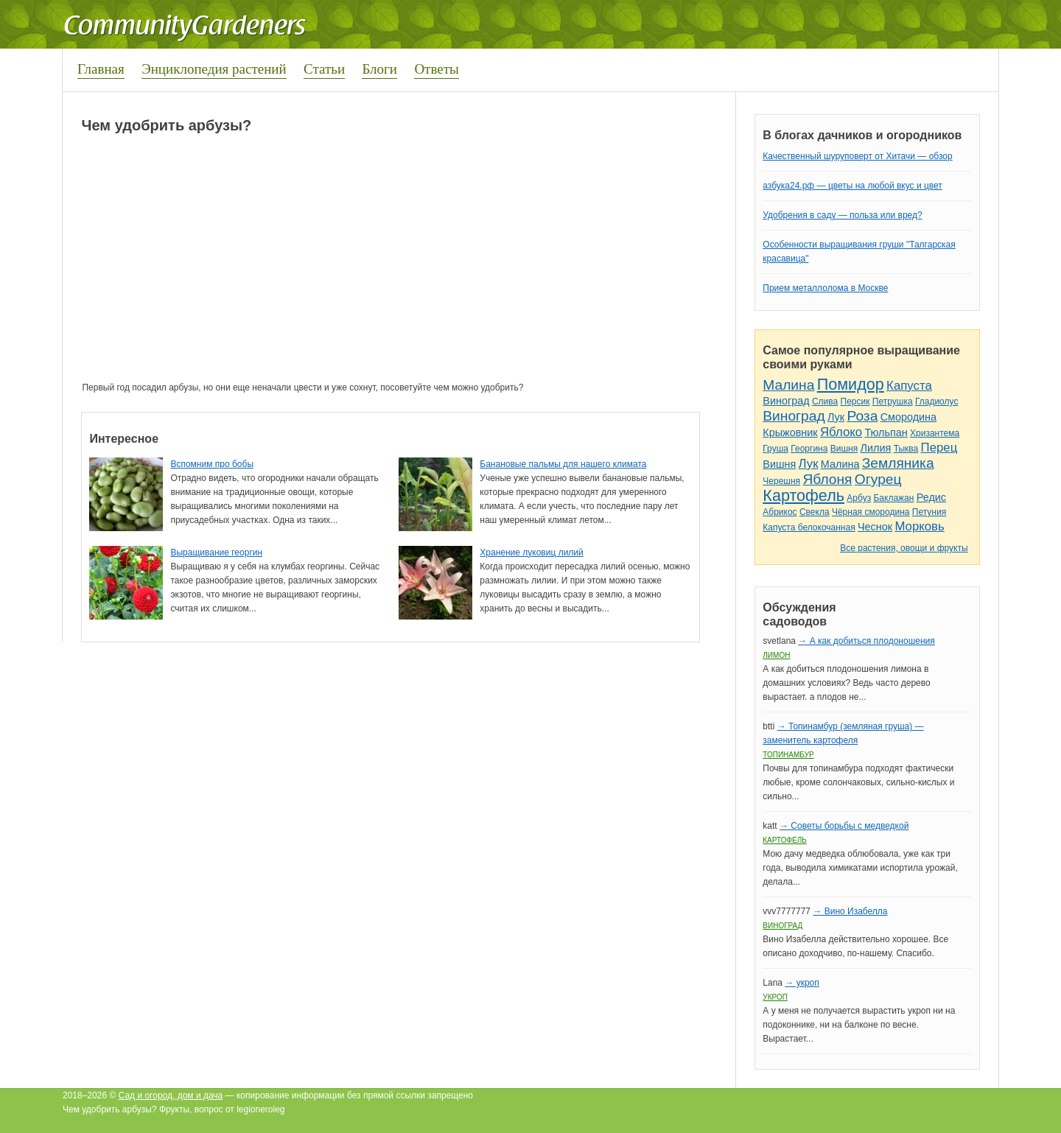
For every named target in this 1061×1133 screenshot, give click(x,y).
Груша (775, 448)
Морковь (919, 526)
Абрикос (779, 512)
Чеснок (875, 527)
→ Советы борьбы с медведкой (844, 826)
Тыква (906, 448)
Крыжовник (790, 432)
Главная (101, 69)
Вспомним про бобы (211, 464)
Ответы (436, 69)
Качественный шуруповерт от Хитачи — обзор (857, 156)
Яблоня (827, 479)
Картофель (803, 495)
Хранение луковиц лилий (531, 552)
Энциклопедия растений (214, 69)
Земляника (898, 463)
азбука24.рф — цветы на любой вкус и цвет (852, 185)
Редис (931, 497)
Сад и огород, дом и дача (171, 1095)
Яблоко (841, 432)
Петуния (929, 512)
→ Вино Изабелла (850, 911)
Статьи (324, 69)
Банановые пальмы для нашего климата (563, 464)
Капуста (909, 386)
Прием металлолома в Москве (825, 288)
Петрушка (892, 401)
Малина (788, 385)
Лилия (876, 448)
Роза (862, 416)
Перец (939, 448)
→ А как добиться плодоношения (866, 641)
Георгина (809, 448)
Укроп (775, 997)
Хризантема (934, 433)
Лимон (776, 655)
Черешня (781, 481)
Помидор (850, 384)
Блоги (379, 69)
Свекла (814, 512)
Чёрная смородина (871, 512)
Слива (825, 401)
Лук (835, 417)
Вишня (844, 448)
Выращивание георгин (216, 552)
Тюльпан (885, 432)
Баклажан (893, 498)
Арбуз (859, 498)
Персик (855, 401)
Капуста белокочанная (809, 527)
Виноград (786, 401)
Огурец (878, 479)
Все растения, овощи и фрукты (903, 548)
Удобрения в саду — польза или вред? (842, 215)
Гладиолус (936, 401)
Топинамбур (788, 755)
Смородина (908, 417)
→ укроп (802, 983)
